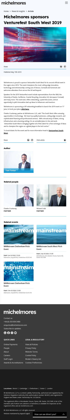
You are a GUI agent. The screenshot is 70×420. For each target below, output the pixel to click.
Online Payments (10, 344)
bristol (15, 388)
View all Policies (31, 344)
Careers (7, 355)
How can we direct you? (45, 414)
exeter (42, 388)
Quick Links (9, 339)
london (49, 388)
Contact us (8, 318)
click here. (25, 109)
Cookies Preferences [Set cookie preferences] (33, 363)
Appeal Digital (25, 414)
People (6, 348)
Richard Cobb (41, 208)
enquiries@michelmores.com (15, 325)
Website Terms (31, 352)
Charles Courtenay (10, 208)
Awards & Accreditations (13, 363)
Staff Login (8, 359)
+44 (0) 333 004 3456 (12, 321)
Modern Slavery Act (33, 359)
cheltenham (33, 388)
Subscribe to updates (12, 328)
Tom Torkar (11, 170)
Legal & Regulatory (34, 339)
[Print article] (65, 140)
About (6, 352)
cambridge (23, 388)
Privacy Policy (30, 348)
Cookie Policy (30, 355)
